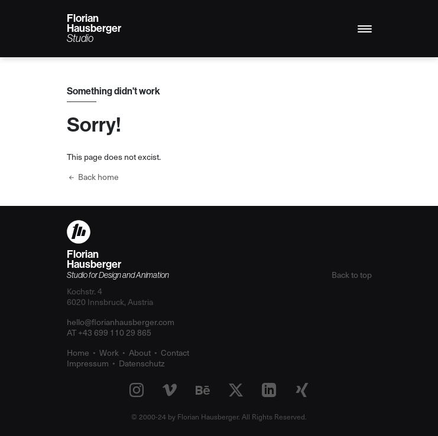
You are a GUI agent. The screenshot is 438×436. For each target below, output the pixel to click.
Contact (175, 352)
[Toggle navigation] (365, 29)
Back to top (352, 274)
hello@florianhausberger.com (120, 322)
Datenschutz (142, 363)
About (140, 352)
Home (78, 352)
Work (109, 352)
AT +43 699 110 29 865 (109, 332)
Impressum (88, 363)
